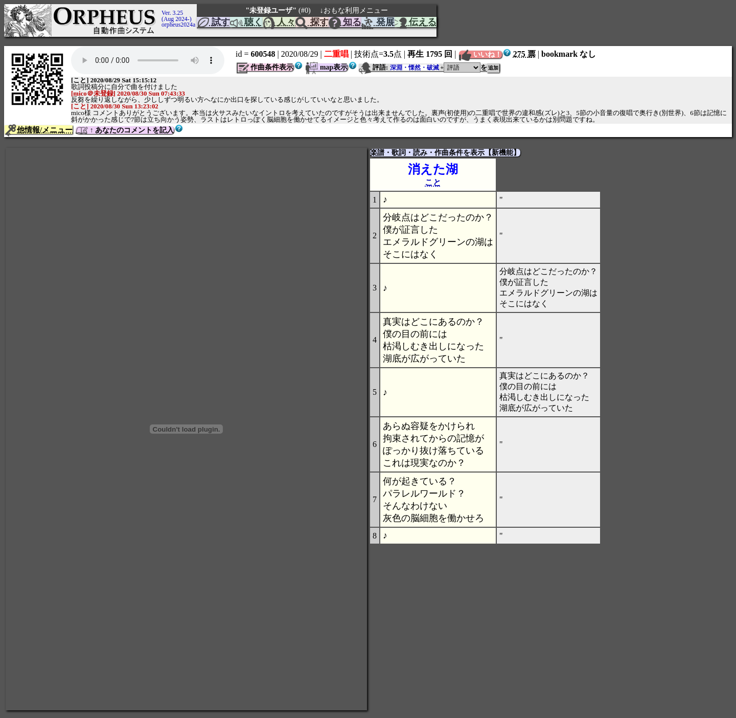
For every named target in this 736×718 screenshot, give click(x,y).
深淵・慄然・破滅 (414, 67)
